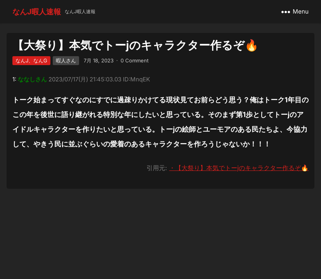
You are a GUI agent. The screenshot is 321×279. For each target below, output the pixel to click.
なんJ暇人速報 (36, 11)
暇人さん (66, 60)
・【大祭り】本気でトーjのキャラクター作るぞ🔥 (239, 168)
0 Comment (134, 60)
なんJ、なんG (31, 60)
